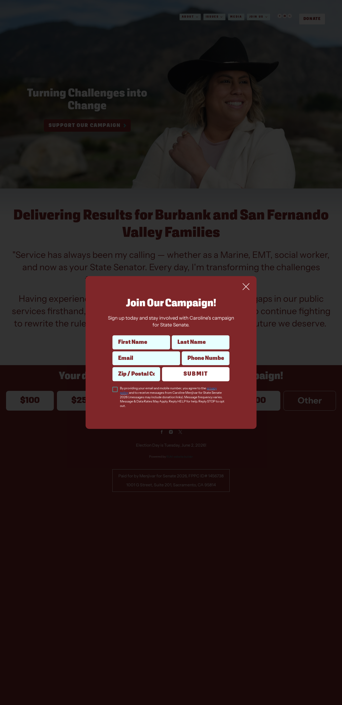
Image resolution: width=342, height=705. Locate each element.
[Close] (246, 286)
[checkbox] (115, 389)
